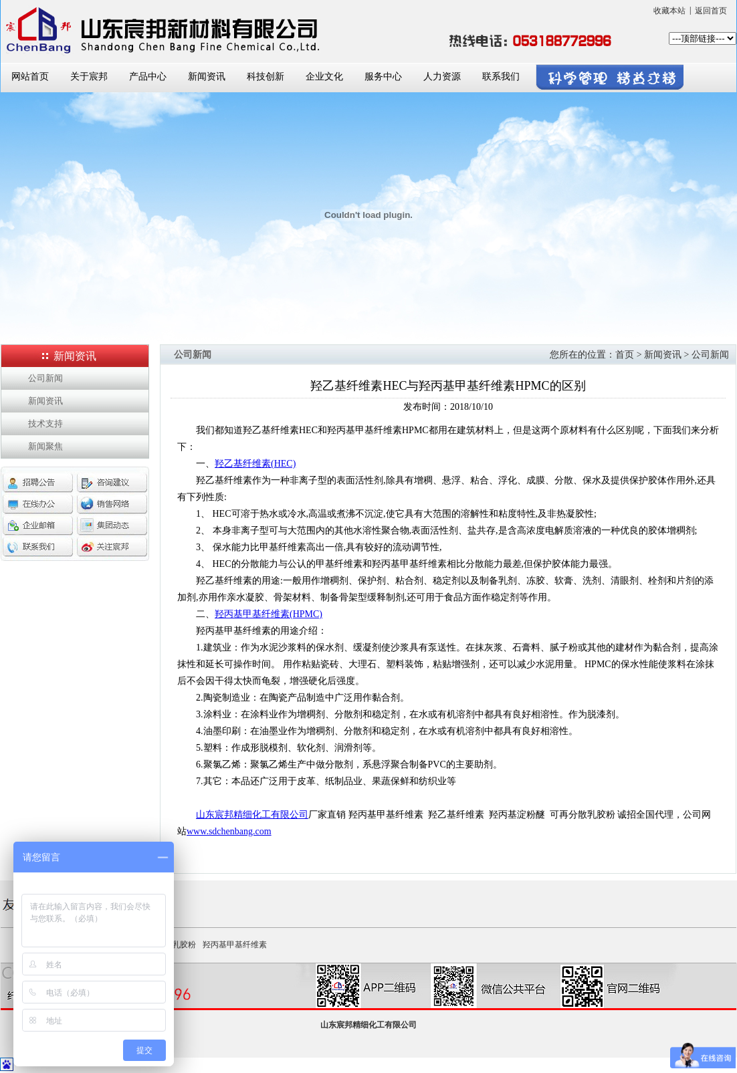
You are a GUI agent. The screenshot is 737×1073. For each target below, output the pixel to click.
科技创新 (265, 77)
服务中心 (383, 77)
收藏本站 (669, 10)
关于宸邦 (89, 77)
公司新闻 (45, 378)
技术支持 (45, 424)
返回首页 (711, 10)
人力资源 (442, 77)
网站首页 (30, 77)
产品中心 (148, 77)
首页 (624, 355)
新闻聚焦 (45, 446)
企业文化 (324, 77)
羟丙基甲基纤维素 (235, 944)
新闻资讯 (206, 77)
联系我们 (501, 77)
